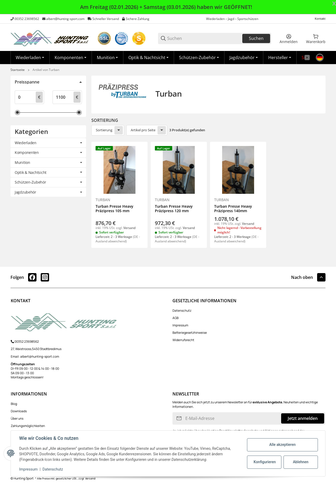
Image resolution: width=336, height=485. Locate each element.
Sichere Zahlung (137, 19)
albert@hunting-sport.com (65, 19)
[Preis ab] (25, 97)
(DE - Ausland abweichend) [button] (118, 238)
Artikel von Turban (46, 69)
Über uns (17, 418)
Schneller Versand (105, 19)
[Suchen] (204, 38)
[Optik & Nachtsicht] (148, 57)
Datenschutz (181, 310)
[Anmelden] (289, 38)
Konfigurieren (265, 462)
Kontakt (320, 18)
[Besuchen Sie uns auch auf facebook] (32, 277)
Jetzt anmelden (303, 418)
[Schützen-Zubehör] (199, 57)
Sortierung (104, 130)
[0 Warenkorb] (316, 38)
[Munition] (107, 57)
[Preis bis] (63, 97)
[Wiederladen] (29, 57)
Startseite (17, 69)
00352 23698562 (26, 19)
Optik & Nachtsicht (30, 172)
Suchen (256, 38)
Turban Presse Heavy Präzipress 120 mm (174, 208)
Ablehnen (300, 462)
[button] (279, 57)
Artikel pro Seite (143, 130)
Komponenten (27, 152)
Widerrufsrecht (183, 340)
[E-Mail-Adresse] (232, 418)
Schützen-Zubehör (30, 182)
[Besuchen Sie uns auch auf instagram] (45, 277)
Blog (14, 403)
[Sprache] (320, 57)
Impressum (180, 325)
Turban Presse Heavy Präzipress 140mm (233, 208)
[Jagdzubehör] (243, 57)
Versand (129, 228)
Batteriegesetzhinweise (189, 332)
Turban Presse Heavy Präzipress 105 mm (114, 208)
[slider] (17, 112)
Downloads (19, 411)
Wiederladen (25, 142)
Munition (22, 162)
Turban (103, 200)
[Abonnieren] (179, 418)
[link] (48, 143)
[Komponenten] (70, 57)
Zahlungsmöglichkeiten (28, 426)
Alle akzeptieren (282, 444)
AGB (175, 318)
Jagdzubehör (25, 192)
